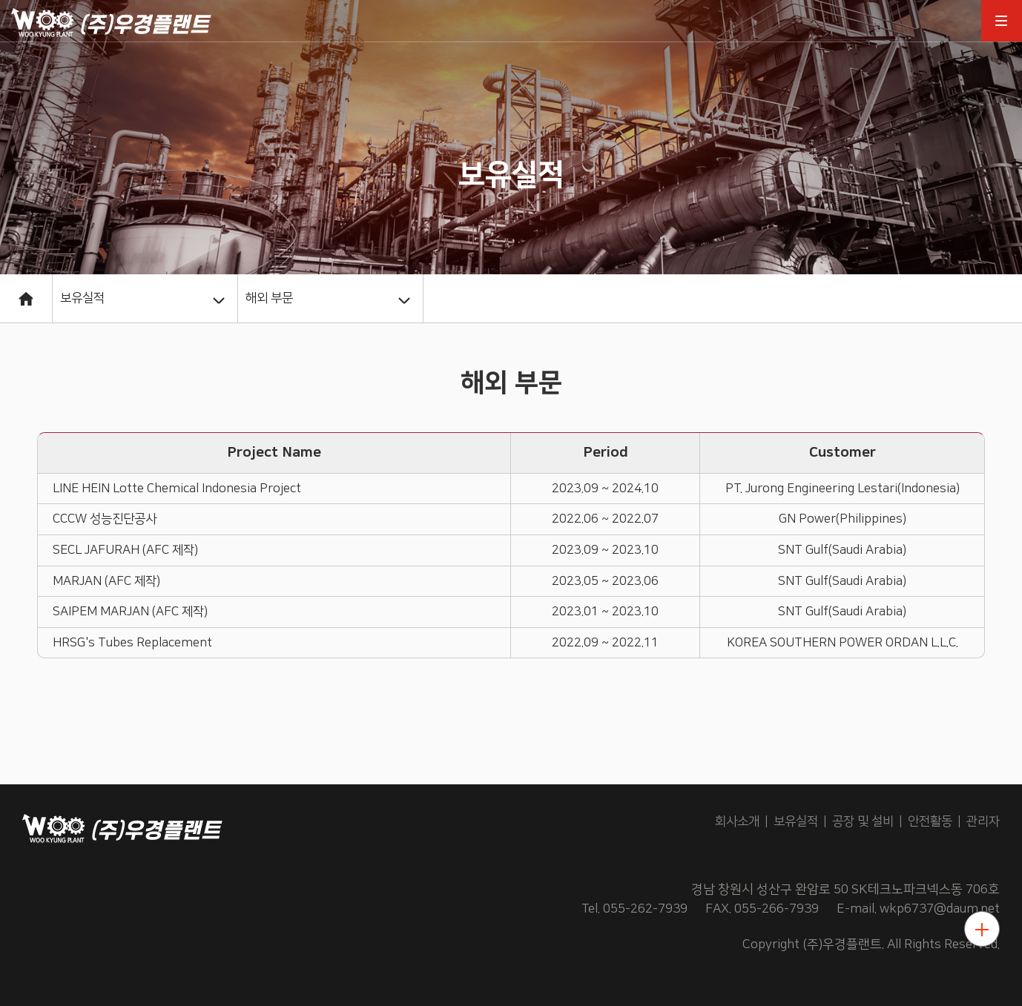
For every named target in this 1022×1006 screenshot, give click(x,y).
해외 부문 (269, 298)
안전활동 (930, 821)
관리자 (983, 821)
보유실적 (82, 298)
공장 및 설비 (863, 821)
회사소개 (737, 821)
